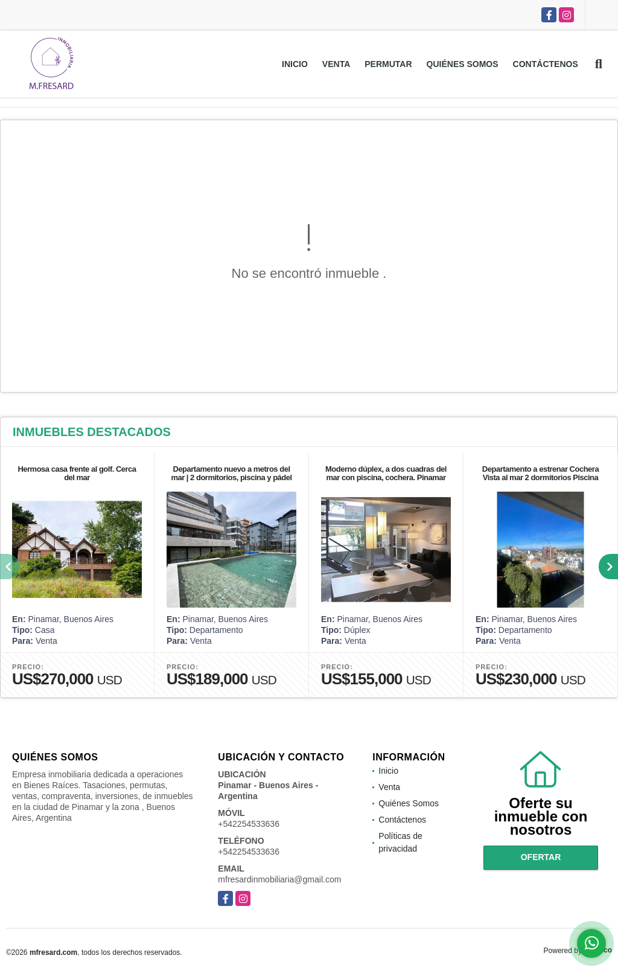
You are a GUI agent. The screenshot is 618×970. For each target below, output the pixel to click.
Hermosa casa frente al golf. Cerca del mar (77, 473)
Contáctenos (545, 64)
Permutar (388, 64)
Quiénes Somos (463, 64)
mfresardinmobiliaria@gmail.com (279, 879)
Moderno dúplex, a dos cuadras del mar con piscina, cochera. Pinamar (386, 473)
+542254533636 (248, 824)
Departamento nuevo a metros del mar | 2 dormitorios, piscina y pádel (231, 473)
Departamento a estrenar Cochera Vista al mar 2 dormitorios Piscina (540, 473)
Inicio (295, 64)
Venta (336, 64)
